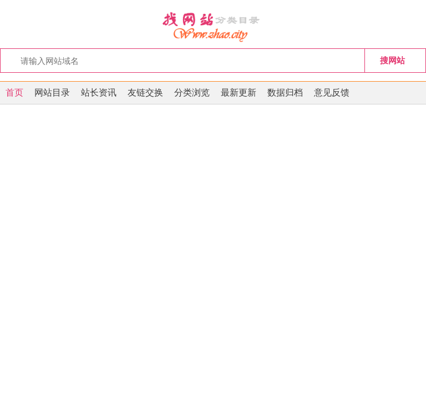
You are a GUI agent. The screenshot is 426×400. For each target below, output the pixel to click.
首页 (14, 92)
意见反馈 (331, 92)
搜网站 (392, 60)
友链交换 (145, 92)
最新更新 (238, 92)
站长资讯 (98, 92)
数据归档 (285, 92)
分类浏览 (192, 92)
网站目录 (52, 92)
